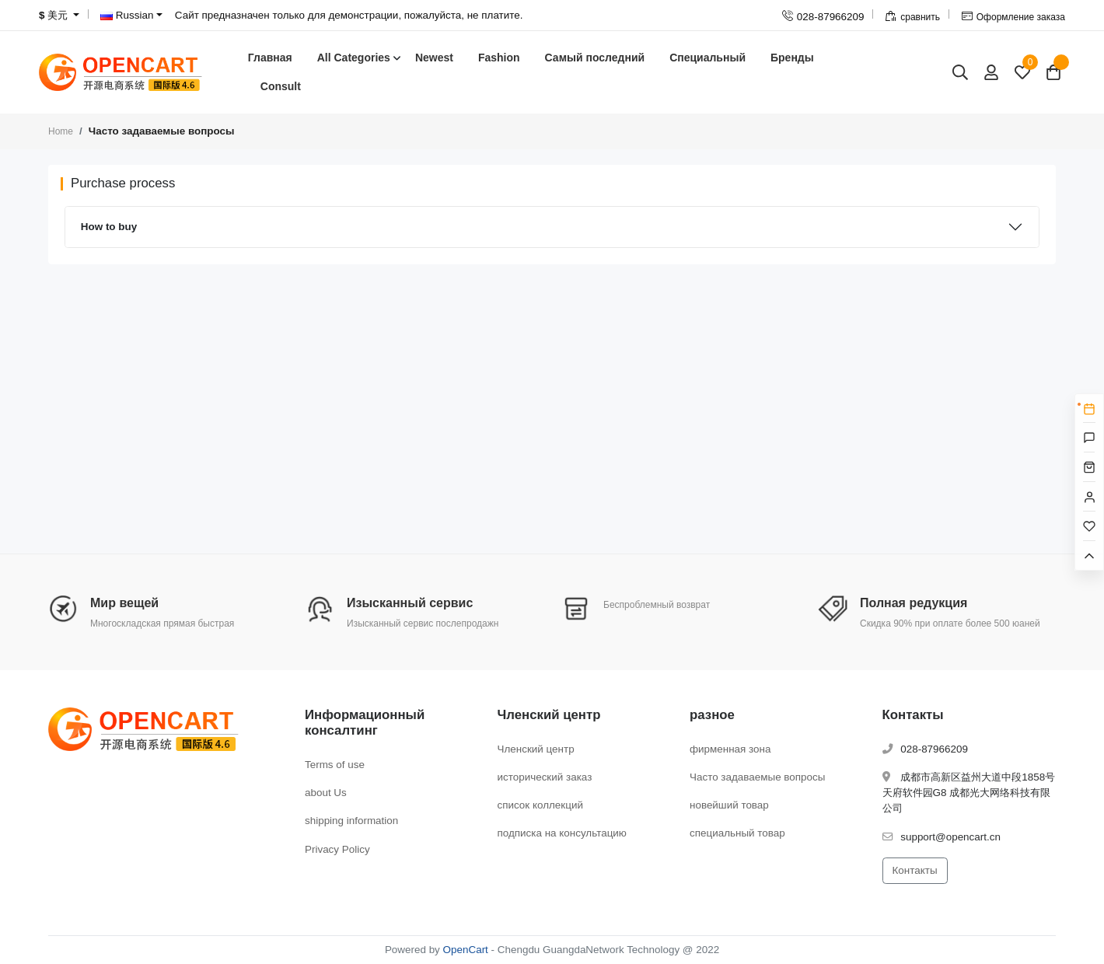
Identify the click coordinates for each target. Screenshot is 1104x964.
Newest (434, 57)
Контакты (915, 870)
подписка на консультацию (562, 833)
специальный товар (737, 833)
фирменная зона (730, 749)
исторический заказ (545, 777)
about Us (326, 792)
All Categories (353, 57)
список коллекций (540, 805)
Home (60, 131)
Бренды (792, 57)
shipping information (351, 820)
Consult (280, 86)
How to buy (109, 226)
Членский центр (536, 749)
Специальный (707, 57)
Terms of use (335, 764)
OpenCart (465, 949)
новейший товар (729, 805)
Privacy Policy (337, 849)
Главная (270, 57)
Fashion (499, 57)
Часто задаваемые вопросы (757, 777)
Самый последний (595, 57)
